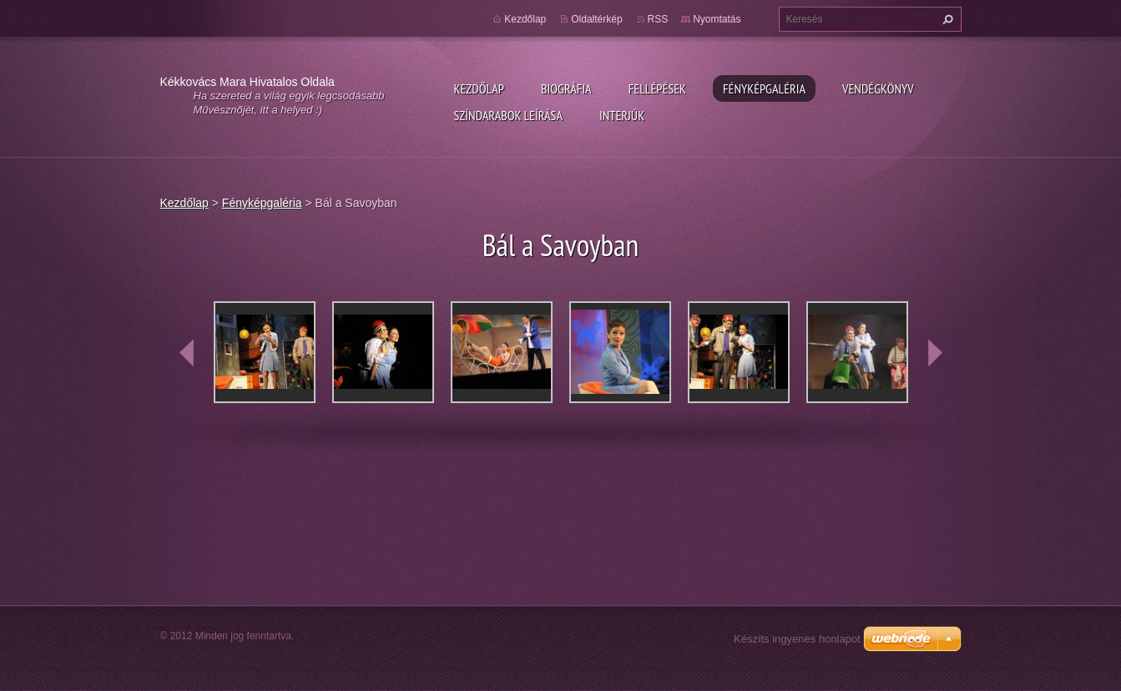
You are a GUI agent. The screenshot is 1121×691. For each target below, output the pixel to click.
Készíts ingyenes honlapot (797, 639)
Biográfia (566, 88)
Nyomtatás (716, 19)
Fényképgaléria (764, 88)
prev (187, 353)
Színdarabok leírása (508, 115)
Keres (945, 19)
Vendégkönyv (878, 88)
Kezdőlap (479, 88)
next (935, 353)
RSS (658, 19)
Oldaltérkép (596, 19)
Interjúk (621, 115)
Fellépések (657, 88)
